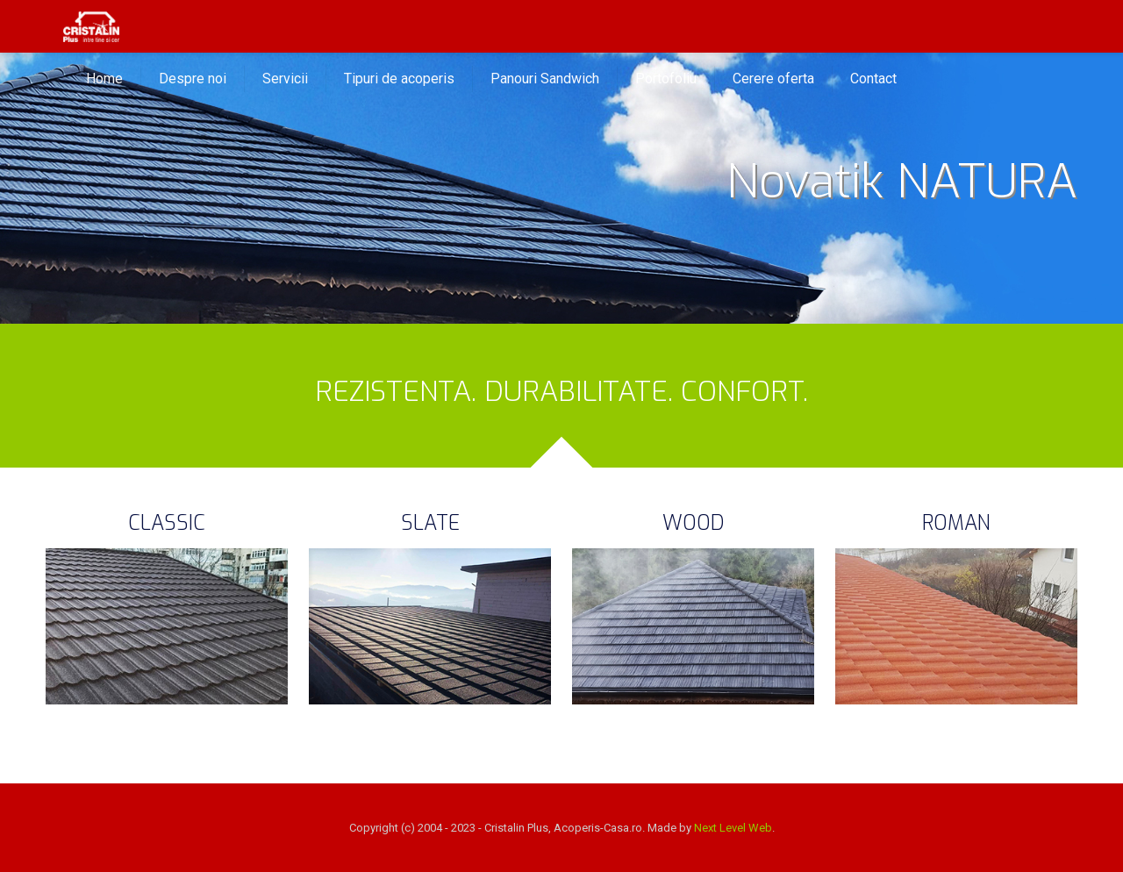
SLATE (430, 523)
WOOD (693, 523)
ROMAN (956, 523)
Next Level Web (733, 827)
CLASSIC (166, 523)
